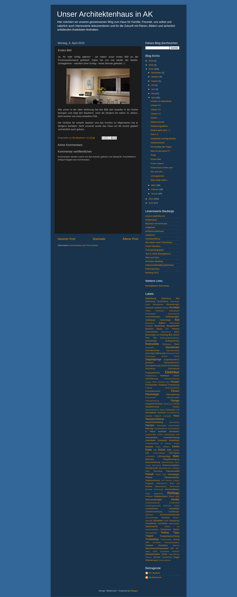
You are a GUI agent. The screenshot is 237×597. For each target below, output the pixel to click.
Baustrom (149, 329)
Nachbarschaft (151, 468)
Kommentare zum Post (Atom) (83, 245)
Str (178, 526)
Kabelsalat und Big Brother (163, 138)
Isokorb (176, 443)
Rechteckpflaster (172, 489)
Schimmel (149, 515)
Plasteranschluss (152, 480)
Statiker (167, 526)
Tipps (176, 532)
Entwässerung (150, 376)
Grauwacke (170, 410)
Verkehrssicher (158, 142)
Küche (161, 449)
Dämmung (160, 353)
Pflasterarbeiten (171, 477)
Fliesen (175, 390)
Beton (176, 332)
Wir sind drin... (157, 172)
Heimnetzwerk (173, 425)
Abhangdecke (158, 304)
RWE (177, 496)
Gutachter (161, 413)
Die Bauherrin (155, 577)
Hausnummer (174, 422)
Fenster (175, 381)
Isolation (149, 446)
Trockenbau (152, 539)
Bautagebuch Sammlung (157, 286)
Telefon (176, 529)
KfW (155, 450)
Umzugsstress (157, 176)
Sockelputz (162, 523)
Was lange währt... (159, 180)
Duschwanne (173, 369)
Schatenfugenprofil (152, 503)
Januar (154, 193)
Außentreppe (165, 320)
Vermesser (157, 542)
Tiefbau (165, 532)
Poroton (176, 480)
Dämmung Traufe (172, 353)
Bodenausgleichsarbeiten (169, 338)
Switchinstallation (152, 529)
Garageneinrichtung (153, 404)
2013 (151, 203)
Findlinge (148, 388)
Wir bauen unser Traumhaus (158, 242)
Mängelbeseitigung (171, 459)
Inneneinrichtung (171, 437)
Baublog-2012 (152, 272)
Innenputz (162, 440)
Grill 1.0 (154, 134)
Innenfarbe (150, 440)
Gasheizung (167, 404)
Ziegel (176, 557)
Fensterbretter (151, 385)
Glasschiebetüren (152, 410)
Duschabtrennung (153, 366)
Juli (153, 85)
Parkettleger (173, 474)
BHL (171, 335)
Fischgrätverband (152, 391)
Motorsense (156, 465)
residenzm (150, 235)
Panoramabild (172, 471)
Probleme (149, 483)
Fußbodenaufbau (172, 397)
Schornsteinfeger (151, 518)
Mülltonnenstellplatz (170, 465)
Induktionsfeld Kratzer (154, 434)
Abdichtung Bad (170, 298)
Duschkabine (173, 366)
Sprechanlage (174, 523)
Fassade (161, 382)
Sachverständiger (153, 499)
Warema (176, 545)
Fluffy (153, 155)
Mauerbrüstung (168, 462)
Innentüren (174, 440)
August (155, 81)
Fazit (167, 382)
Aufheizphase (174, 311)
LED (147, 453)
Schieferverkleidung (153, 512)
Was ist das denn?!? (160, 151)
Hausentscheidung (154, 422)
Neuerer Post (66, 239)
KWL (169, 450)
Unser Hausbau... (153, 246)
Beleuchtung (166, 332)
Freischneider (150, 397)
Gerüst (176, 404)
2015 (151, 69)
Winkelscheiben (152, 554)
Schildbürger (173, 512)
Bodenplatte (152, 343)
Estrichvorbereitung (172, 379)
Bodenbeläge (151, 341)
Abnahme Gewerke (153, 308)
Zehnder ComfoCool (162, 557)
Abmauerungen (172, 304)
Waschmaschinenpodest (157, 548)
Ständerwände (151, 526)
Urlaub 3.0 (155, 109)
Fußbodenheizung (152, 401)
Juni (153, 89)
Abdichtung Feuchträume (156, 301)
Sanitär (175, 499)
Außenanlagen (172, 316)
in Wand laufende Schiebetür (162, 431)
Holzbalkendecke (160, 428)
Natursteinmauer (165, 468)
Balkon (162, 323)
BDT (167, 329)
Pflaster (149, 477)
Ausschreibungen (152, 317)
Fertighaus (162, 385)
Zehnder (148, 557)
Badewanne (149, 323)
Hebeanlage (161, 425)
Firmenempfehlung (172, 388)
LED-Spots (174, 453)
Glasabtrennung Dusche (162, 407)
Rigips (147, 493)
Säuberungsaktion (159, 126)
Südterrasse (151, 220)
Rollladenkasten (161, 496)
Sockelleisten (151, 523)
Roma (171, 496)
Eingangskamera (152, 373)
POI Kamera (166, 480)
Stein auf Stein (152, 257)
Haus (176, 415)
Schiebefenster (151, 509)
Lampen (176, 450)
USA (147, 542)
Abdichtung (150, 298)
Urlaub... (155, 118)
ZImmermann (151, 560)
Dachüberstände (152, 350)
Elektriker (172, 372)
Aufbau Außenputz (154, 311)
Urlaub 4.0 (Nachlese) (161, 101)
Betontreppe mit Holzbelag (156, 335)
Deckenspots (150, 356)
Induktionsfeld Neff (171, 434)
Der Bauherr (154, 573)
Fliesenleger (152, 394)
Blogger (134, 591)
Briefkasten (166, 344)
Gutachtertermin (173, 413)
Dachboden (149, 347)
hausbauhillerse (152, 239)
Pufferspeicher (161, 483)
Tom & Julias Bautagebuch (158, 254)
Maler (176, 456)
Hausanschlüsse (154, 419)
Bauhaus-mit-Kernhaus (156, 223)
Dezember (156, 72)
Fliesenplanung (172, 394)
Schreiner (166, 518)
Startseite (99, 239)
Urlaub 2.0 (155, 113)
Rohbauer (149, 496)
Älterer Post (130, 239)
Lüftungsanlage (163, 456)
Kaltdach (166, 447)
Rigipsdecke (158, 493)
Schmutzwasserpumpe (169, 515)
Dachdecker (172, 347)
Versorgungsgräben (171, 542)
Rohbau (173, 493)
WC (172, 548)
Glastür (162, 410)
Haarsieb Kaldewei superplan (158, 416)
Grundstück (150, 412)
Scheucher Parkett (171, 506)
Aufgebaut (150, 227)
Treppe (149, 535)
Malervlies (149, 459)
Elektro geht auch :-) (160, 130)
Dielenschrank (157, 122)
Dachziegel (150, 353)
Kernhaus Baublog (154, 261)
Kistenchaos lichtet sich (162, 167)
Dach (176, 344)
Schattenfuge (174, 503)
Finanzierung (173, 385)
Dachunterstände (172, 350)
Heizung (149, 428)
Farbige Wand (151, 382)
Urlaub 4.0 (155, 105)
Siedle (166, 521)
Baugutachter (173, 326)
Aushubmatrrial (173, 314)
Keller (148, 449)
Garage (175, 400)
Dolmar (176, 356)
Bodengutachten (172, 341)
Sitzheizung (174, 521)
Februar (155, 189)
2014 (151, 199)
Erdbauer (164, 375)
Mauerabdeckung (152, 462)
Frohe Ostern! (157, 163)
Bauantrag (160, 326)
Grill (177, 410)
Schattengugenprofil (153, 506)
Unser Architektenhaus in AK (105, 14)
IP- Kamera (166, 443)
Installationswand (152, 443)
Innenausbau (151, 437)
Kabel (158, 447)
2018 (151, 61)
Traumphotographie (154, 250)
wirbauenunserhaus (154, 231)
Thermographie (151, 533)
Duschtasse (150, 369)
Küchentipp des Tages (161, 147)
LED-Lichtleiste (159, 453)
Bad (177, 319)
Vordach (149, 545)
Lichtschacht (150, 456)
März (154, 185)
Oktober (155, 77)
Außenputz (150, 320)
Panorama (158, 471)
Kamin (175, 446)
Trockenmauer (166, 539)
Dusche (164, 366)
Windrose (175, 551)
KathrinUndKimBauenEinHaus (159, 265)
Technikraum (165, 529)
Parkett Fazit (160, 474)
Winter (164, 554)
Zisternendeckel (165, 560)
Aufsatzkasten (150, 314)
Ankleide (165, 308)
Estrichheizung (151, 379)
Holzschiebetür (173, 428)
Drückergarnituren (171, 363)
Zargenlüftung (174, 554)
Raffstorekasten (161, 486)
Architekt (174, 307)
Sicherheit (158, 520)
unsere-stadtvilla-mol (155, 216)
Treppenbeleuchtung (169, 536)
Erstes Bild (156, 159)
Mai (153, 93)
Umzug (176, 539)
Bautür (159, 329)
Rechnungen (158, 489)
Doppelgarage (153, 359)
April (153, 97)
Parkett (149, 474)
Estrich (176, 376)
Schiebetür (174, 508)
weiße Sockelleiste (161, 551)
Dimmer (165, 356)
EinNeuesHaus (152, 269)
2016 (151, 65)
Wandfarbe (163, 545)
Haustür (149, 425)
